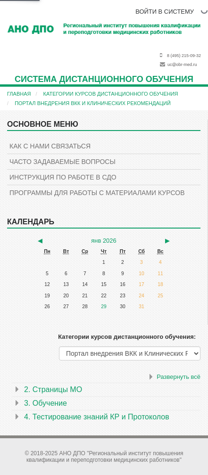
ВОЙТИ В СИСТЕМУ (164, 11)
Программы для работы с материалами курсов (96, 193)
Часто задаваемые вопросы (62, 161)
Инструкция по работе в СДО (62, 177)
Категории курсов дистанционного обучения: (127, 336)
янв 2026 (103, 240)
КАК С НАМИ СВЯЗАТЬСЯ (50, 146)
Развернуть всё (178, 376)
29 (104, 306)
